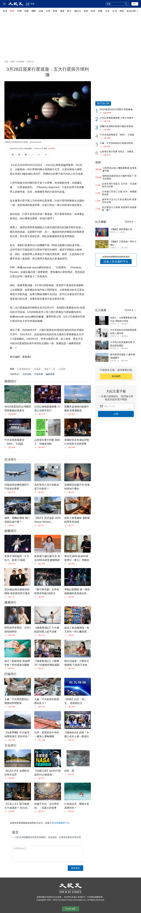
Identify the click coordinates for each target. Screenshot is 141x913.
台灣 (48, 11)
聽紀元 (77, 11)
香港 (55, 11)
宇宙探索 (38, 374)
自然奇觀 (27, 374)
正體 (27, 3)
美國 (26, 11)
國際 (33, 11)
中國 (19, 11)
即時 (12, 11)
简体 (32, 4)
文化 (107, 11)
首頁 (5, 11)
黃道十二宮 (49, 369)
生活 (114, 11)
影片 (69, 11)
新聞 (12, 61)
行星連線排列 (23, 369)
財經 (86, 11)
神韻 (122, 11)
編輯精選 (50, 374)
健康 (62, 11)
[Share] (6, 414)
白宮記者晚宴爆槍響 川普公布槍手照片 (118, 118)
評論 (41, 11)
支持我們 (116, 376)
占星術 (62, 369)
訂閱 (116, 414)
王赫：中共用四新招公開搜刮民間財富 (117, 143)
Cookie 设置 (70, 909)
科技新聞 (20, 61)
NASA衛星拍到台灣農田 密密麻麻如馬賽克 (117, 109)
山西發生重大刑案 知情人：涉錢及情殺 (118, 151)
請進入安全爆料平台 (116, 261)
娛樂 (100, 11)
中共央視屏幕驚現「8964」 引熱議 (117, 135)
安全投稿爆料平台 (60, 823)
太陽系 (37, 369)
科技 (93, 11)
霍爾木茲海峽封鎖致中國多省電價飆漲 (117, 126)
